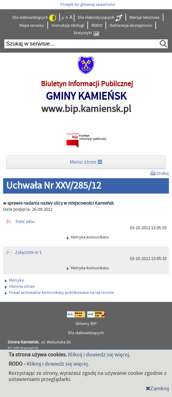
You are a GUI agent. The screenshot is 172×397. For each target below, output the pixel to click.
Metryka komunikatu (88, 237)
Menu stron (86, 162)
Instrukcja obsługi (67, 25)
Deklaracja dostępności (131, 25)
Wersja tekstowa (144, 17)
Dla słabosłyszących (100, 17)
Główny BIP (86, 324)
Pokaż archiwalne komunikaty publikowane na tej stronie (59, 292)
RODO (96, 25)
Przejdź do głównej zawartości (87, 4)
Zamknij (157, 388)
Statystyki (86, 33)
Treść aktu (24, 222)
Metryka (14, 280)
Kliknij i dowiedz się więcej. (99, 354)
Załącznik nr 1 (28, 252)
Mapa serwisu (31, 25)
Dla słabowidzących (34, 17)
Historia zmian (20, 286)
